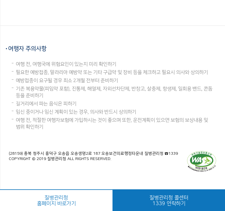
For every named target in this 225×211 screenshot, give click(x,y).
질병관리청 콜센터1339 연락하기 (168, 201)
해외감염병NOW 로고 (112, 13)
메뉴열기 (12, 13)
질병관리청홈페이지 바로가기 (56, 201)
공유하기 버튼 (213, 13)
